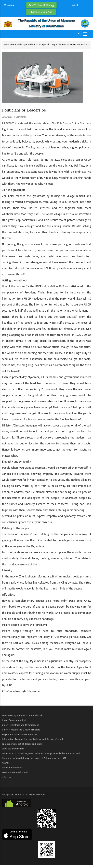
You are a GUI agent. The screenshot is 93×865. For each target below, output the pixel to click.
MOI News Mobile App (43, 5)
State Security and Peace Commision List (23, 715)
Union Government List (14, 720)
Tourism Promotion (12, 768)
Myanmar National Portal (15, 772)
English (74, 4)
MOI (17, 795)
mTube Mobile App (42, 12)
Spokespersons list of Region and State (22, 744)
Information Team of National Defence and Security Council (32, 739)
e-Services (7, 777)
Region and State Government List (19, 734)
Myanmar (9, 4)
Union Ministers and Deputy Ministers (21, 730)
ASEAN (5, 763)
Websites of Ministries (13, 749)
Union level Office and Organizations (20, 725)
